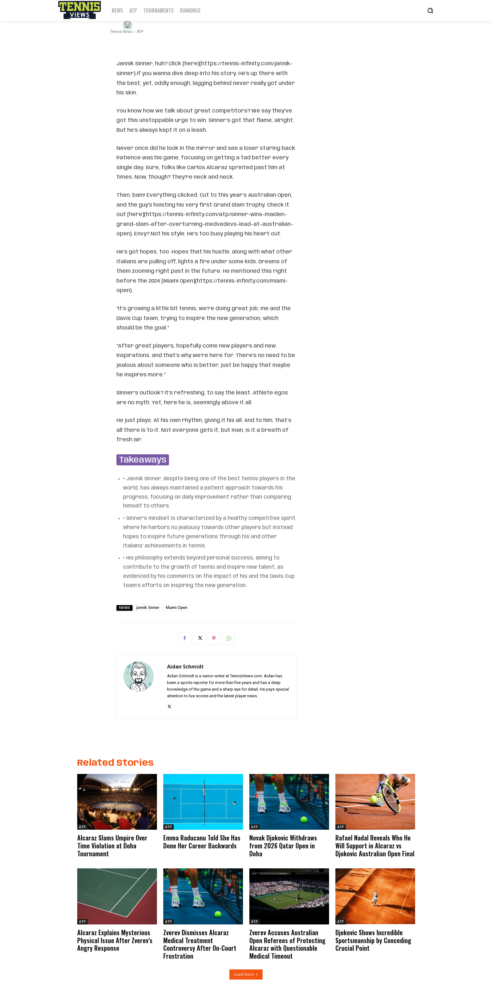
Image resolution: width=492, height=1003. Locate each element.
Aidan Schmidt (153, 24)
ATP (82, 827)
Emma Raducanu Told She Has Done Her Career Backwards (201, 841)
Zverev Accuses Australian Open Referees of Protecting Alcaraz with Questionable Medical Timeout (287, 943)
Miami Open (176, 607)
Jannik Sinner (147, 607)
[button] (430, 10)
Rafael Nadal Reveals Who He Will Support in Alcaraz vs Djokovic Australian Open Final (374, 845)
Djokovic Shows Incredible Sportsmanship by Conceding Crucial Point (373, 939)
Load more (246, 972)
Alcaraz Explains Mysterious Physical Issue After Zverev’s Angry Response (115, 939)
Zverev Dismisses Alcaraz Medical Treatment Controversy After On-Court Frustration (199, 943)
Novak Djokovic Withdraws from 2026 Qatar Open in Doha (283, 845)
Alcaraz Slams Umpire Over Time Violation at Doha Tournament (112, 845)
